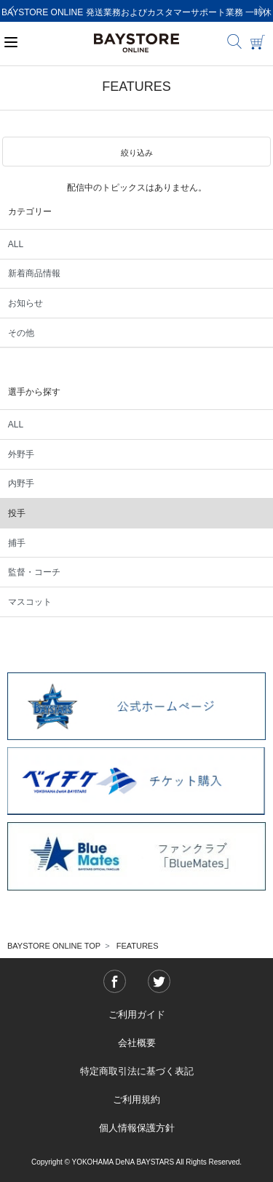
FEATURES (137, 945)
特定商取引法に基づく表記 (137, 1071)
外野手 (21, 454)
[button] (136, 152)
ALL (15, 244)
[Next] (262, 11)
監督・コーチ (34, 572)
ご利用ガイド (136, 1014)
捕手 (16, 543)
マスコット (30, 602)
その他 (21, 333)
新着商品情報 (34, 273)
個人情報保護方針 (137, 1127)
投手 (16, 513)
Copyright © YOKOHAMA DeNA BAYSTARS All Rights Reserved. (136, 1162)
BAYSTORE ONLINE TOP (53, 945)
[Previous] (11, 11)
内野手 (21, 483)
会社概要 (137, 1042)
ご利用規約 (136, 1099)
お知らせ (25, 303)
